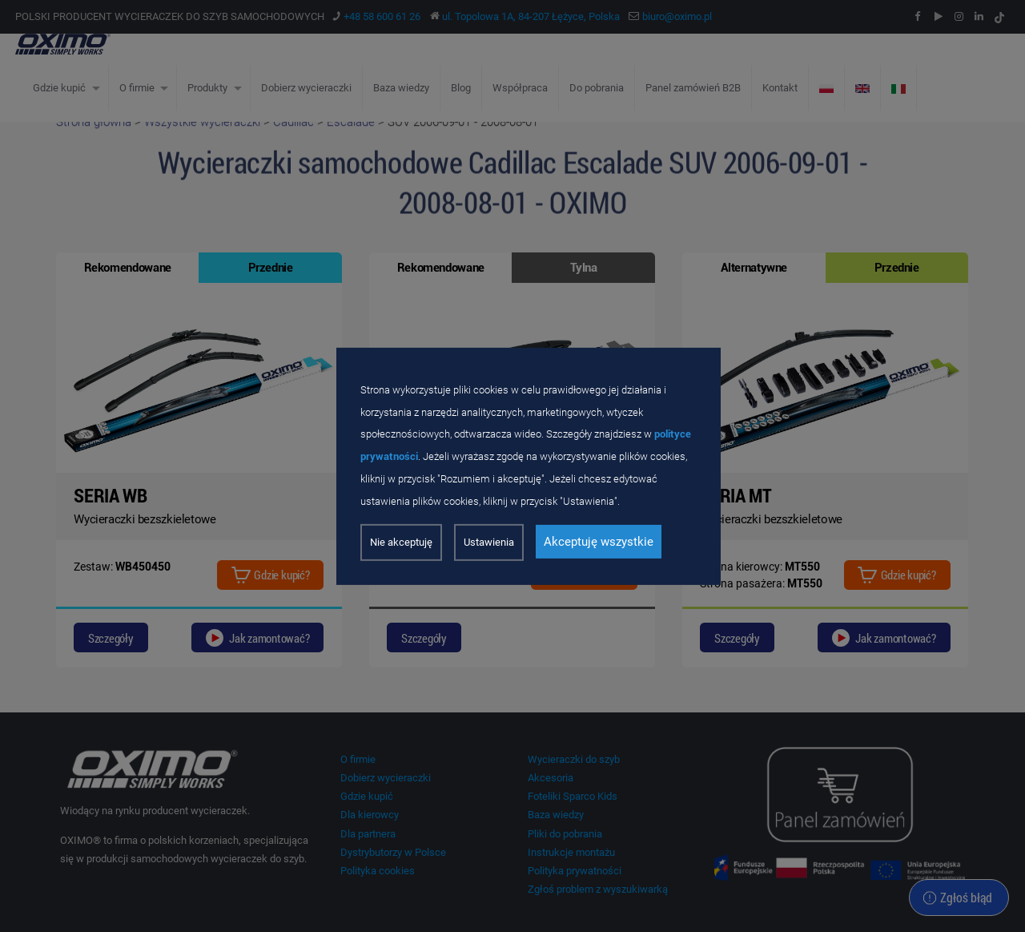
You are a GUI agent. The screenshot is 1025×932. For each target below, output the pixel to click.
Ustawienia (489, 542)
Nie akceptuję (401, 542)
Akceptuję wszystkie (598, 542)
